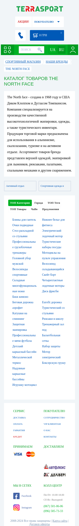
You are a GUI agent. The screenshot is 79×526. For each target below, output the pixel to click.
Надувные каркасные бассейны (18, 374)
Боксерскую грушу (54, 362)
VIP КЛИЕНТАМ (52, 424)
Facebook (22, 496)
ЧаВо (34, 209)
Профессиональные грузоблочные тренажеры (24, 247)
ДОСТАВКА (19, 417)
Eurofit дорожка (52, 302)
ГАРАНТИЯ (19, 430)
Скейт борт (49, 274)
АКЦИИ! (23, 21)
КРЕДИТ (17, 436)
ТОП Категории (20, 202)
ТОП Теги (54, 202)
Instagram (22, 507)
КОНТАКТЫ (50, 436)
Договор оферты (39, 524)
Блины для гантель (24, 219)
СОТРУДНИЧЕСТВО (54, 417)
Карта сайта (59, 520)
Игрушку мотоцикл (24, 384)
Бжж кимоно (20, 296)
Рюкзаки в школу (53, 318)
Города (39, 202)
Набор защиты (51, 346)
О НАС (47, 430)
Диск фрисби (50, 291)
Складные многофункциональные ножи (24, 286)
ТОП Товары (18, 209)
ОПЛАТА (18, 424)
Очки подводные (22, 225)
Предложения (50, 209)
